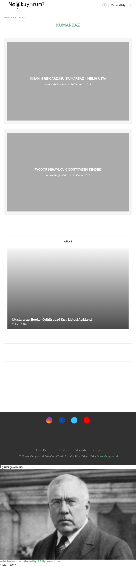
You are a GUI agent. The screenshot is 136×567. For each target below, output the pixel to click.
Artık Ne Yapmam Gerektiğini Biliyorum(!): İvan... (32, 561)
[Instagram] (49, 420)
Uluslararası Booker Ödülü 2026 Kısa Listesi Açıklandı (52, 319)
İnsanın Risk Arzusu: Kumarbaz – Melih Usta (68, 78)
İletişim (61, 450)
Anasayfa (9, 17)
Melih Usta (59, 84)
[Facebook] (62, 420)
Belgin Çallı (61, 175)
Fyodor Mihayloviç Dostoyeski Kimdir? (68, 169)
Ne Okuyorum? (109, 456)
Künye (97, 450)
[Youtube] (87, 420)
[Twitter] (74, 420)
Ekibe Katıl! (42, 450)
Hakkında (80, 450)
